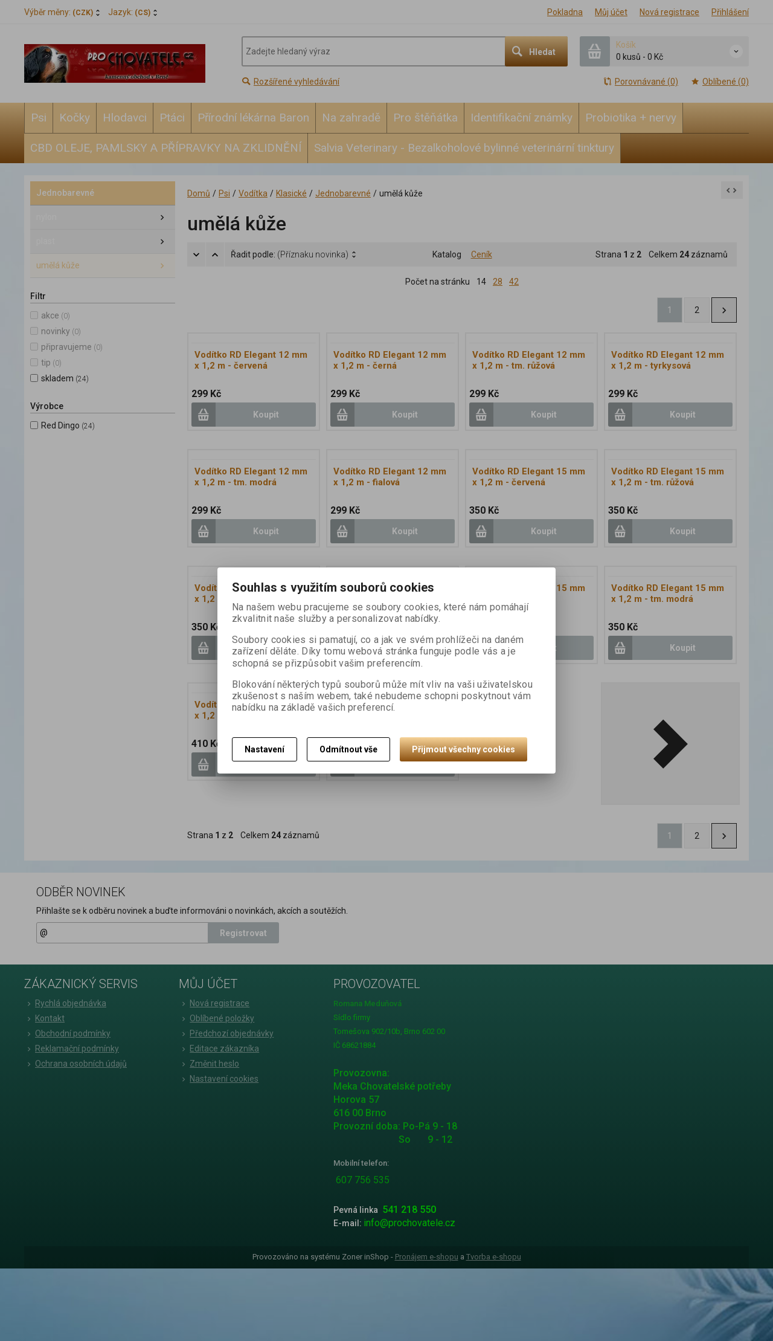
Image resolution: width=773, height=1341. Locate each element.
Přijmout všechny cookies (463, 749)
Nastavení (264, 749)
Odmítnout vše (348, 749)
